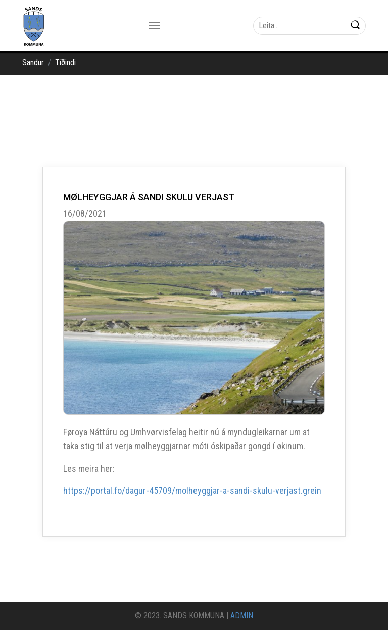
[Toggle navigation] (154, 25)
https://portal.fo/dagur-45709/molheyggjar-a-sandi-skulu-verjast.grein (192, 490)
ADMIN (241, 615)
